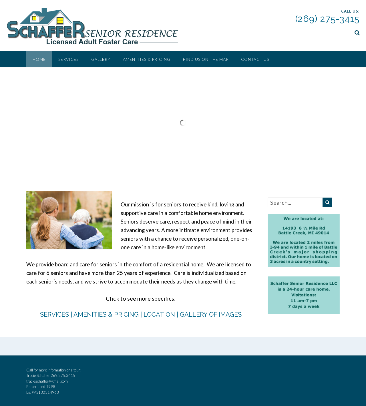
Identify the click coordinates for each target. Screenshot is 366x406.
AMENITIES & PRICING (106, 313)
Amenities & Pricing (146, 59)
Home (39, 59)
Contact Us (255, 59)
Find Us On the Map (205, 59)
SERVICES (54, 313)
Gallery (100, 59)
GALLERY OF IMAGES (211, 313)
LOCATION (159, 313)
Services (68, 59)
